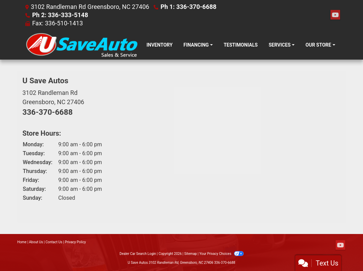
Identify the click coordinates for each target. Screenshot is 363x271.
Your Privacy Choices (221, 254)
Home (22, 242)
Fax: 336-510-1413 (57, 23)
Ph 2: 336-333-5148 (60, 15)
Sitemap (190, 254)
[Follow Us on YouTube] (335, 15)
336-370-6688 (48, 112)
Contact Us (54, 242)
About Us (36, 242)
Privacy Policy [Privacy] (75, 242)
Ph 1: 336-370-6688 (188, 6)
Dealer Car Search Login (137, 254)
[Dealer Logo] (82, 45)
